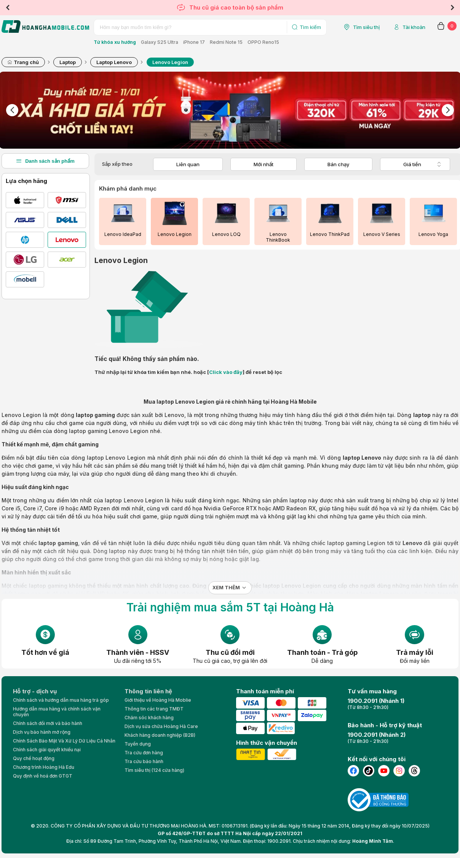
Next (452, 8)
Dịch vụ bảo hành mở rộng (41, 732)
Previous (8, 8)
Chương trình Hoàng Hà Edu (43, 767)
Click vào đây (226, 372)
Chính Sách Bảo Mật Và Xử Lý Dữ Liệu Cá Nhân (64, 741)
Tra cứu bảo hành (144, 761)
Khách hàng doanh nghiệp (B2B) (160, 735)
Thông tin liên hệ (148, 691)
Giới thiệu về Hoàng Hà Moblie (158, 700)
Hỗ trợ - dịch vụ (35, 691)
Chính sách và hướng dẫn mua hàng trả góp (61, 700)
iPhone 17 (194, 42)
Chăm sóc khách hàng (149, 717)
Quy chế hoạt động (33, 758)
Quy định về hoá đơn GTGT (42, 776)
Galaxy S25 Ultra (159, 42)
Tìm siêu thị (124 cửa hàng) (154, 770)
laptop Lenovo (362, 457)
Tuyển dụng (138, 744)
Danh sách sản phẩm (45, 161)
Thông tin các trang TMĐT (154, 709)
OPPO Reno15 (263, 42)
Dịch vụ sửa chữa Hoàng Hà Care (161, 726)
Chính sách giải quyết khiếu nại (47, 749)
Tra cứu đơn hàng (144, 752)
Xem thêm (226, 587)
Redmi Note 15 (226, 42)
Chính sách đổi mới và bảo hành (47, 723)
